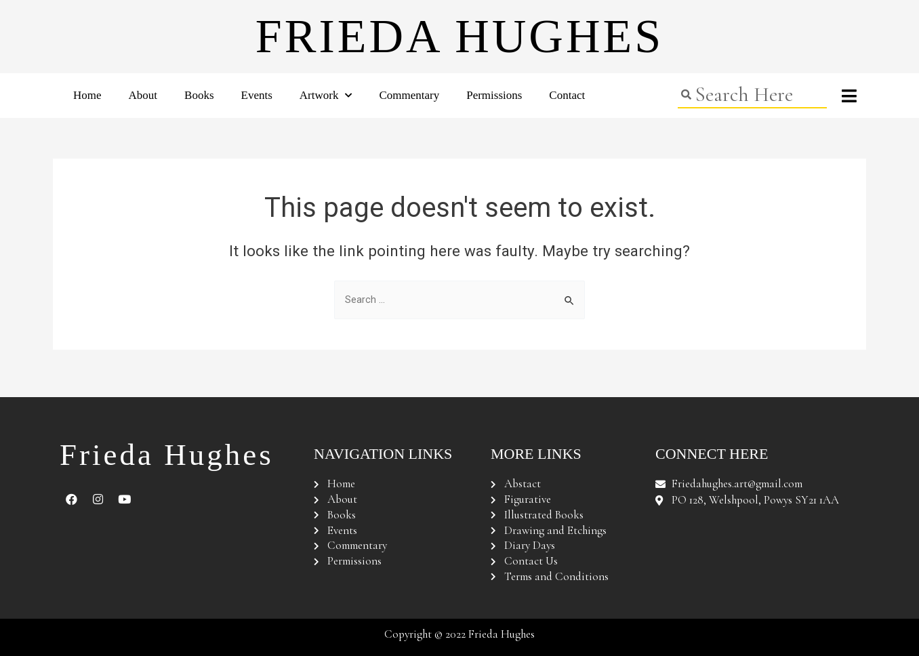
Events (256, 95)
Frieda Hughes (459, 36)
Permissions (494, 95)
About (143, 95)
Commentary (409, 95)
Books (198, 95)
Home (87, 95)
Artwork (326, 95)
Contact (567, 95)
